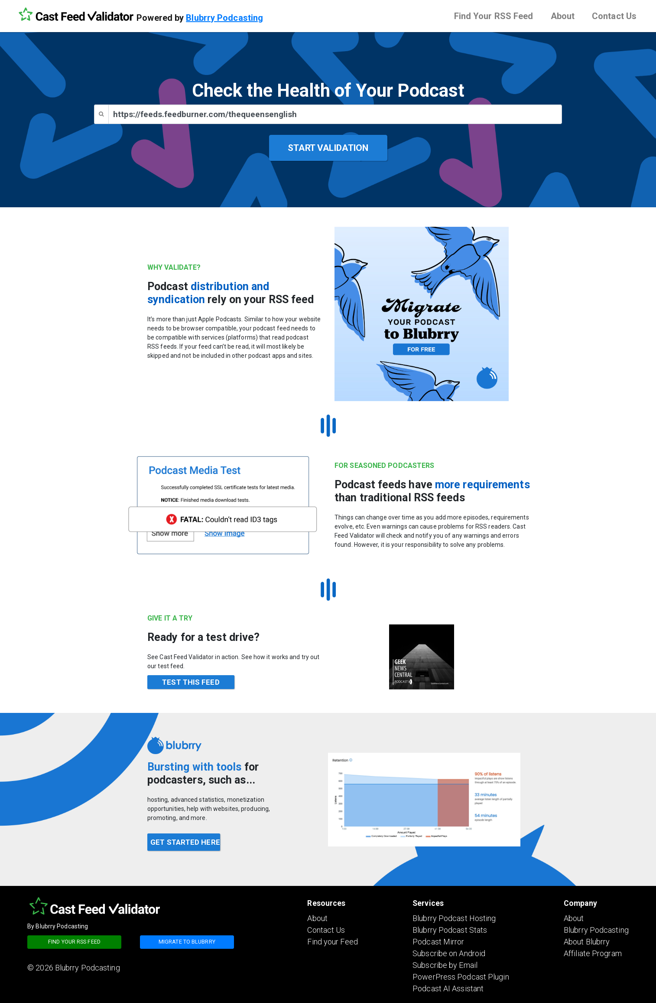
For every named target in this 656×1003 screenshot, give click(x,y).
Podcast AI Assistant (448, 988)
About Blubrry (587, 941)
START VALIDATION (328, 148)
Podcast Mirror (438, 941)
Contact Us (614, 16)
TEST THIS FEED (190, 682)
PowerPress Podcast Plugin (460, 976)
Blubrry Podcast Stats (449, 929)
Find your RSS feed (74, 941)
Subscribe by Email (444, 965)
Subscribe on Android (448, 953)
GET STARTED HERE (185, 842)
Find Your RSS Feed (493, 16)
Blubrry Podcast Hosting (454, 918)
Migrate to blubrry (187, 941)
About (563, 16)
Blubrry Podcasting (224, 18)
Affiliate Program (593, 953)
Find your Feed (332, 941)
